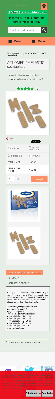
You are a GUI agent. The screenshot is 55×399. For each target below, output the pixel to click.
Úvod (9, 53)
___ (19, 367)
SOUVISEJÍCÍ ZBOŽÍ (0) (19, 283)
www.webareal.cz (32, 341)
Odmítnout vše (33, 393)
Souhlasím (47, 393)
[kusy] (11, 178)
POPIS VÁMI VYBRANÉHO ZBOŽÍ (24, 272)
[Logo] (27, 17)
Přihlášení (10, 5)
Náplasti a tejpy (19, 53)
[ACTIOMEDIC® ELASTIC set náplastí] (27, 92)
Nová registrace (22, 5)
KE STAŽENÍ (14, 278)
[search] (44, 30)
